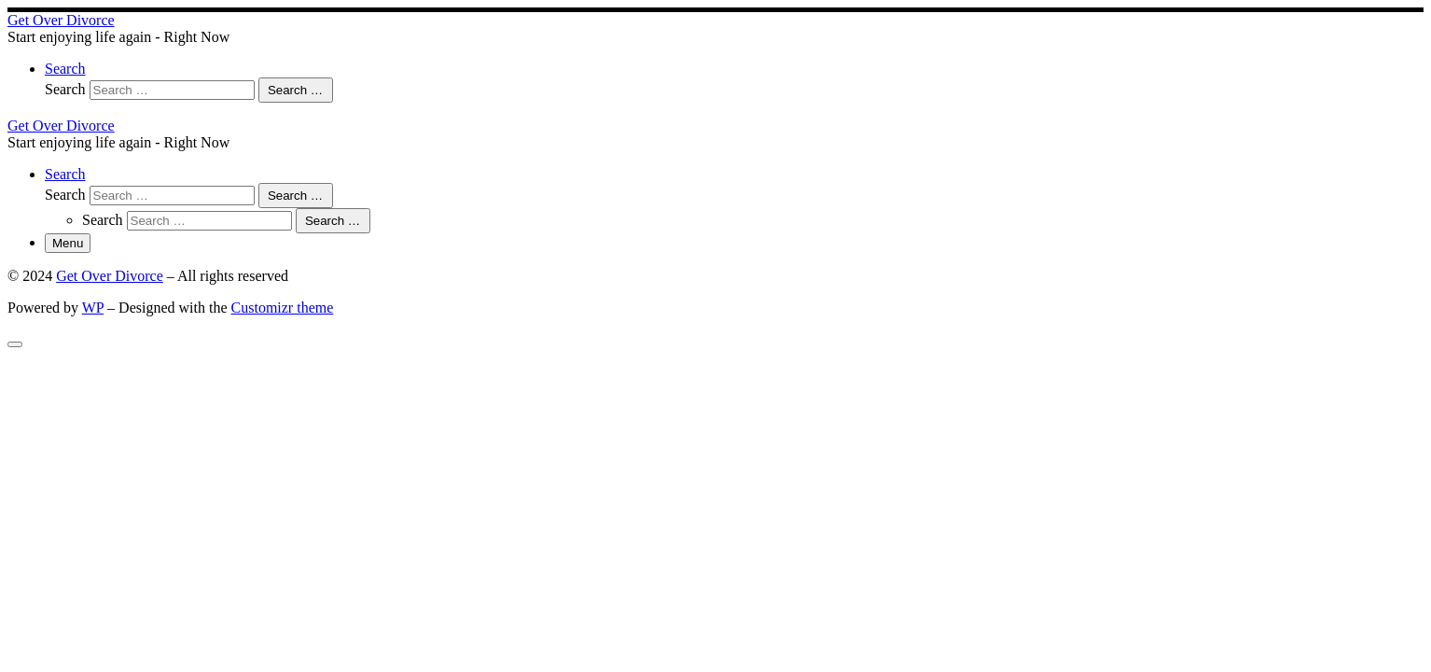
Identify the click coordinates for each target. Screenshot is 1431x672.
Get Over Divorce (109, 276)
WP (93, 307)
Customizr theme (282, 307)
